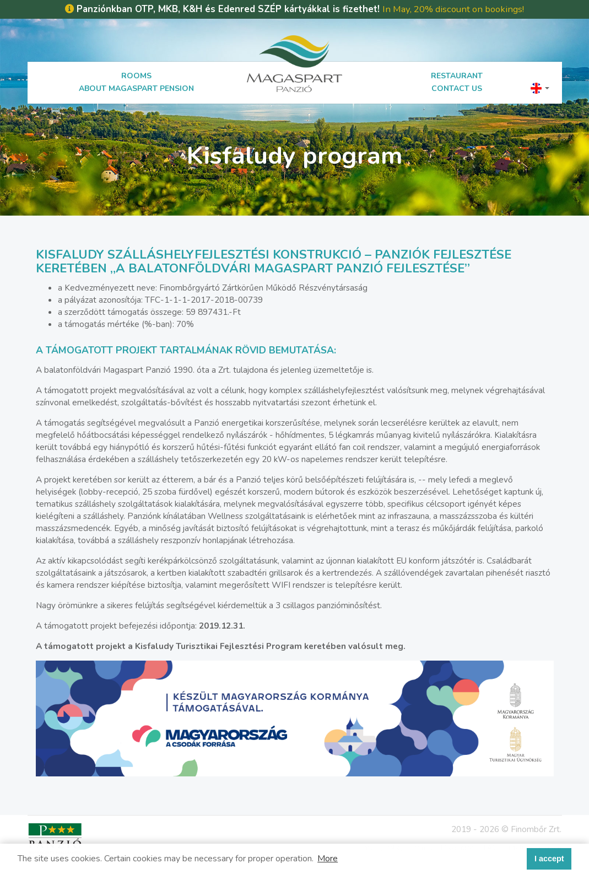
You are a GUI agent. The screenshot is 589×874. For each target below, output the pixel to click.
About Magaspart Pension (136, 88)
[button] (540, 88)
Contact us (456, 88)
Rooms (136, 76)
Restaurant (457, 76)
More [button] (327, 858)
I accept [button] (549, 858)
